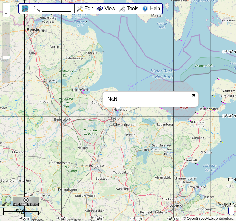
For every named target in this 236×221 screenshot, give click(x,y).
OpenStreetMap (200, 218)
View (110, 8)
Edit (89, 8)
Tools (132, 8)
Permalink (225, 203)
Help (155, 8)
